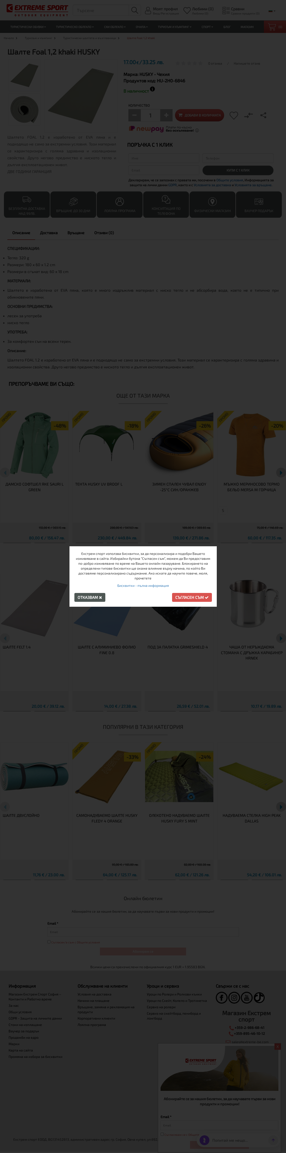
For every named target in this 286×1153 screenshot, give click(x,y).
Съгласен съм (192, 597)
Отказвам (90, 597)
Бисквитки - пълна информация (143, 585)
